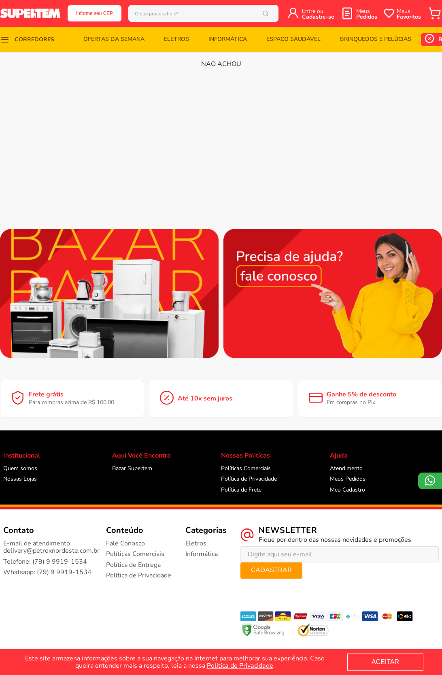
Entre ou (331, 14)
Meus (366, 14)
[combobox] (209, 13)
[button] (22, 39)
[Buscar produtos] (280, 13)
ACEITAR (385, 661)
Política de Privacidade (240, 665)
